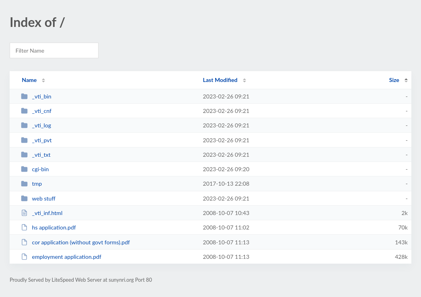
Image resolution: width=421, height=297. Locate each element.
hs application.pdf (48, 227)
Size (394, 79)
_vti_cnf (36, 110)
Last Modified (220, 79)
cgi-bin (35, 169)
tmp (31, 183)
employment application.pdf (61, 256)
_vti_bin (36, 96)
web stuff (38, 198)
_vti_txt (35, 154)
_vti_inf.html (41, 212)
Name (29, 79)
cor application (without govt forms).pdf (75, 242)
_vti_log (36, 125)
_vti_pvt (36, 140)
